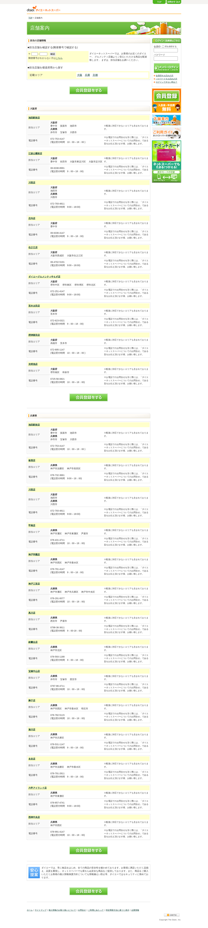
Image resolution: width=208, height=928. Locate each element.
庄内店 (31, 218)
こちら (59, 58)
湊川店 (31, 729)
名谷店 (31, 758)
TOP (30, 18)
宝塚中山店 (34, 671)
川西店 (31, 182)
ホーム (30, 910)
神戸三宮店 (34, 583)
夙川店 (31, 613)
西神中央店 (34, 817)
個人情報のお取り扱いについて (62, 910)
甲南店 (31, 525)
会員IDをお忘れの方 (164, 75)
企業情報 (135, 910)
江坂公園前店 (35, 153)
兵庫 (87, 75)
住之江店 (33, 247)
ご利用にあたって (96, 910)
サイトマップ (40, 910)
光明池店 (33, 364)
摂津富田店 (34, 335)
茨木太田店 (34, 305)
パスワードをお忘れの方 (166, 79)
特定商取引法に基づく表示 (117, 910)
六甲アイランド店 (37, 788)
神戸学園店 (34, 554)
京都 (95, 75)
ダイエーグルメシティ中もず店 (44, 276)
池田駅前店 (34, 117)
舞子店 (31, 700)
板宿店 (31, 460)
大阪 (79, 75)
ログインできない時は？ (166, 82)
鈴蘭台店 (33, 642)
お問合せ (82, 910)
